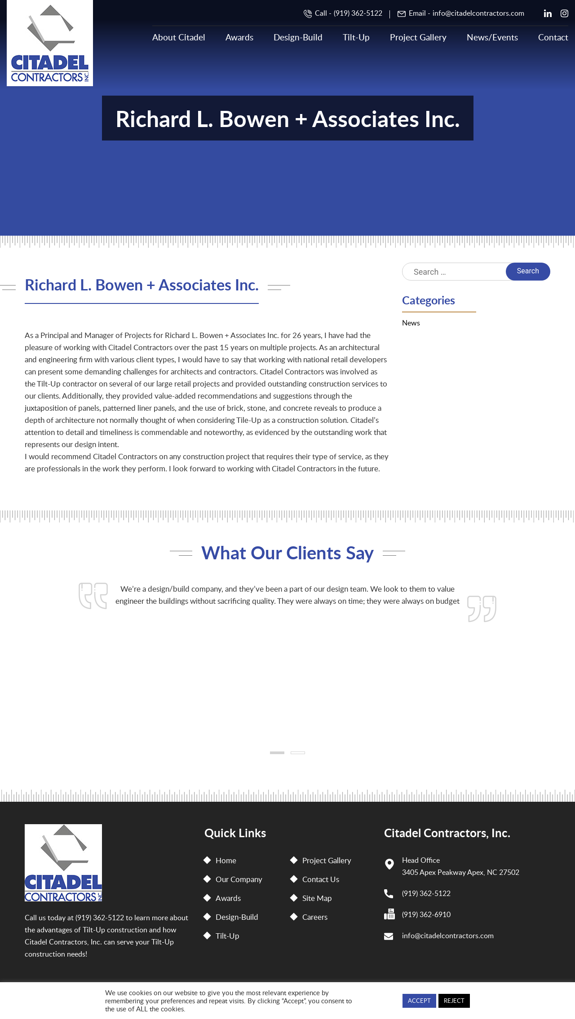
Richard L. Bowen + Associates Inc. (287, 118)
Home (226, 860)
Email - (419, 13)
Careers (314, 917)
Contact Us (320, 879)
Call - (323, 13)
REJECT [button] (454, 1001)
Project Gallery (418, 37)
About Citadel (178, 37)
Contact (553, 37)
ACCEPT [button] (419, 1001)
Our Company (239, 879)
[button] (277, 752)
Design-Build (298, 37)
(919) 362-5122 (99, 917)
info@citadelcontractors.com (448, 935)
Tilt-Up (356, 37)
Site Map (317, 898)
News (411, 323)
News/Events (492, 37)
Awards (239, 37)
